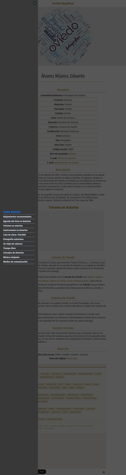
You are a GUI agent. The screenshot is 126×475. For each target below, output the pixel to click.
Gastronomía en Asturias (15, 230)
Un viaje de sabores (12, 243)
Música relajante (11, 257)
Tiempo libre (9, 248)
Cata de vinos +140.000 (14, 234)
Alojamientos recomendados (17, 216)
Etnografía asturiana (13, 239)
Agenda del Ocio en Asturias (17, 221)
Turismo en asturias (13, 225)
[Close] (35, 3)
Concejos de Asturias (13, 252)
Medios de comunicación (15, 261)
